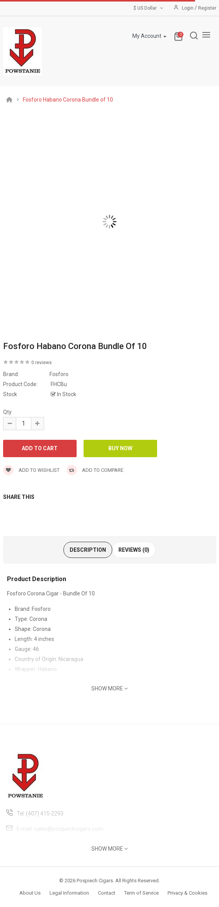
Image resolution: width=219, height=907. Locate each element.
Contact (106, 893)
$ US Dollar (148, 8)
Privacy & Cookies (187, 893)
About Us (30, 893)
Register (207, 8)
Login (188, 8)
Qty (7, 412)
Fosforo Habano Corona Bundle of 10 (68, 99)
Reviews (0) (133, 550)
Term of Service (141, 893)
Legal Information (69, 893)
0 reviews (41, 362)
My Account (149, 36)
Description (88, 550)
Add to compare (95, 470)
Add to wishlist (31, 470)
